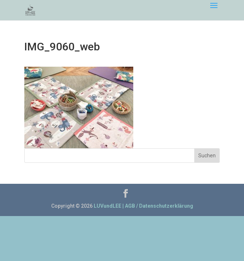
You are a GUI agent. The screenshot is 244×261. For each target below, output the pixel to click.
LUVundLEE (107, 206)
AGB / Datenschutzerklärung (159, 206)
